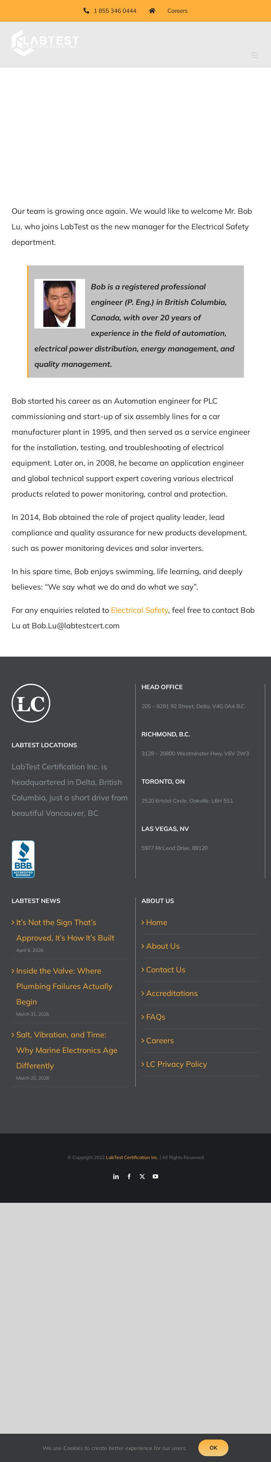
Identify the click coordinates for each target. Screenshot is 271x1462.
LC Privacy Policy (176, 1064)
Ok (213, 1447)
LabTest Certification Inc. (132, 1157)
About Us (163, 946)
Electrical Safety (139, 610)
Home (156, 922)
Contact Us (166, 969)
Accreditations (172, 993)
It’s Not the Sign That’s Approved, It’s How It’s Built (65, 930)
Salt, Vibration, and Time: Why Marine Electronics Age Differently (67, 1050)
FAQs (155, 1017)
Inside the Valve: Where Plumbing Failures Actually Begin (64, 986)
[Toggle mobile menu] (255, 55)
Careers (160, 1040)
